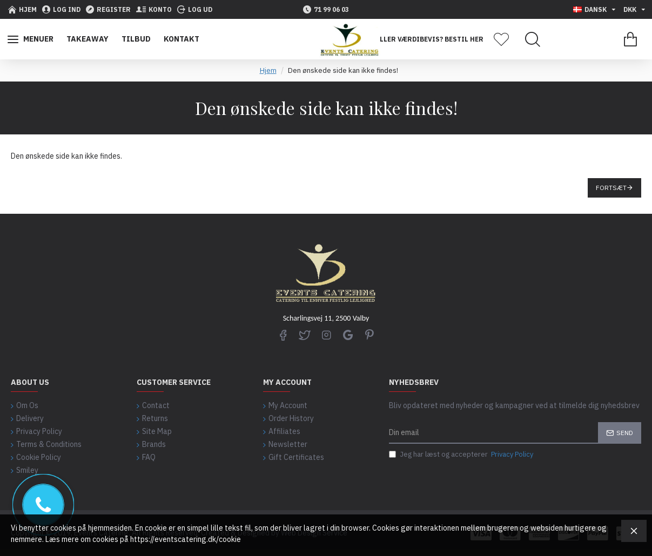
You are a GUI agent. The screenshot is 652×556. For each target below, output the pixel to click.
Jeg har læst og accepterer (462, 454)
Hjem (268, 70)
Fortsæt (611, 188)
